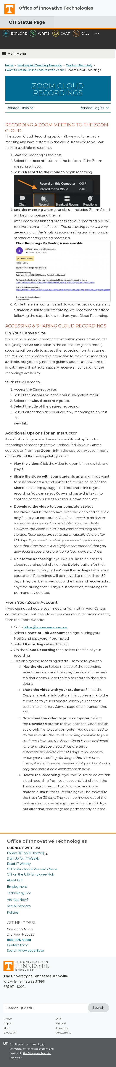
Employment (17, 887)
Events (7, 1018)
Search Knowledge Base (25, 951)
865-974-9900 (19, 940)
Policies (12, 912)
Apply (7, 1023)
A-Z (58, 1018)
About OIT (15, 880)
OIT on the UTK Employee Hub (30, 874)
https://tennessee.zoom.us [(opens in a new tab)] (45, 627)
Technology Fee (19, 893)
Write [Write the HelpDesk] (40, 33)
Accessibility (63, 1032)
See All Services (19, 906)
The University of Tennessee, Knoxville (7, 14)
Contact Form (17, 945)
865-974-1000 (13, 987)
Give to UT (9, 1032)
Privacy (61, 1023)
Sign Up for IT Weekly (23, 859)
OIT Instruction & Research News (32, 869)
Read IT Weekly (19, 864)
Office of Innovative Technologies (56, 8)
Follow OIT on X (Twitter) (27, 853)
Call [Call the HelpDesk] (81, 33)
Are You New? (17, 900)
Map (6, 1028)
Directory (62, 1028)
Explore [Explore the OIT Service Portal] (15, 33)
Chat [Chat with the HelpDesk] (61, 33)
